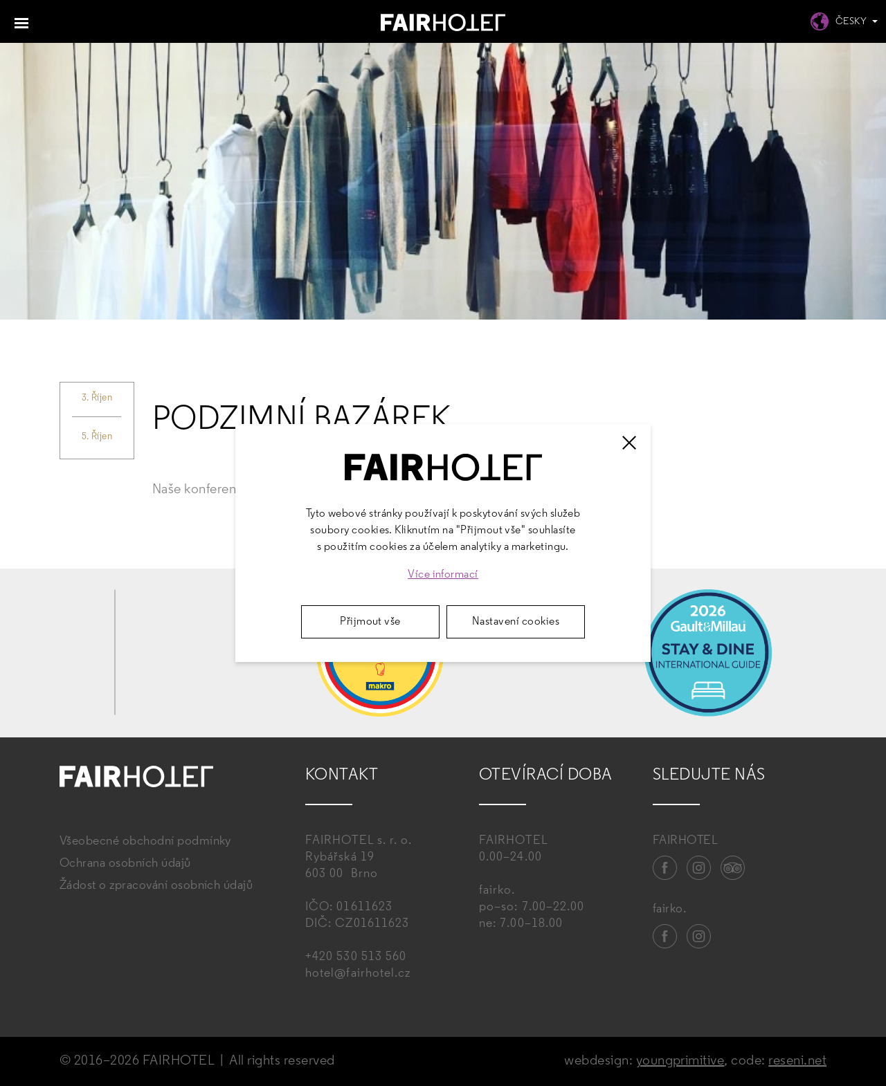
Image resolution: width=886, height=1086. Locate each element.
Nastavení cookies (515, 621)
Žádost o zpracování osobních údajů (156, 885)
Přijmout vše (370, 621)
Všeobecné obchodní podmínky (145, 841)
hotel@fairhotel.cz (357, 973)
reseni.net (797, 1061)
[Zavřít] (629, 443)
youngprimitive (680, 1061)
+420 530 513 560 (355, 957)
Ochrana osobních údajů (125, 863)
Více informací (443, 574)
